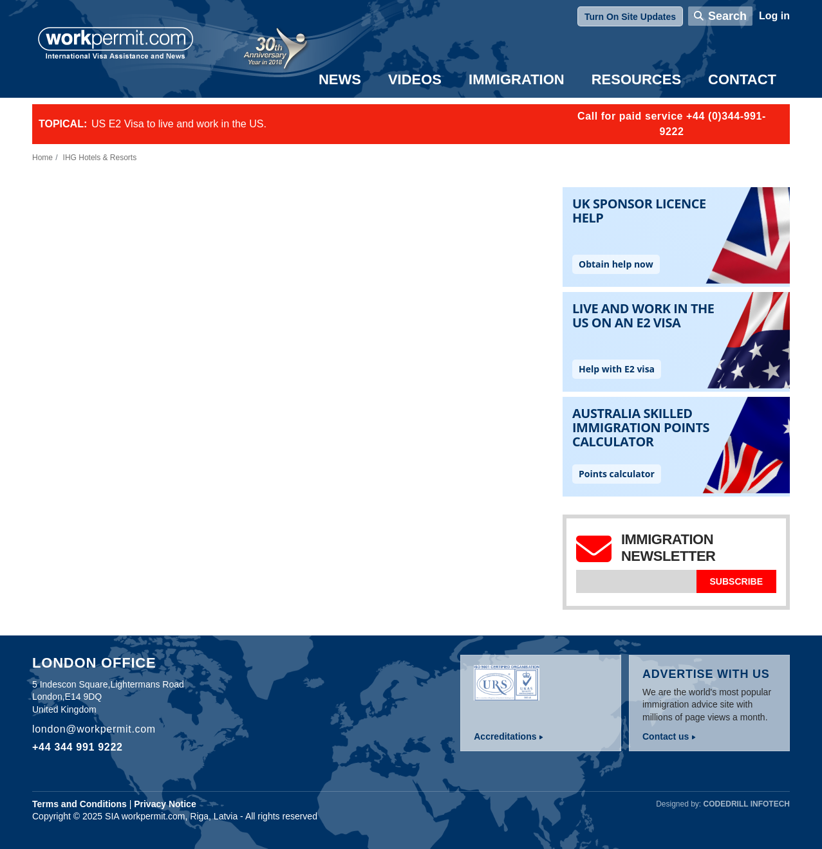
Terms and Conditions (79, 804)
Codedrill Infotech (747, 803)
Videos (415, 79)
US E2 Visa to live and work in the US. (178, 123)
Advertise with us (706, 674)
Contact (742, 79)
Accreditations (505, 736)
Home (42, 157)
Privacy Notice (165, 804)
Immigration (517, 79)
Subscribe (736, 581)
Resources (636, 79)
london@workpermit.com (94, 729)
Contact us (665, 736)
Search (727, 16)
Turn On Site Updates (630, 17)
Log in (774, 15)
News (340, 79)
